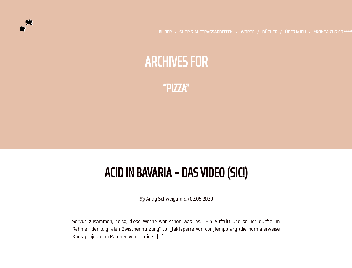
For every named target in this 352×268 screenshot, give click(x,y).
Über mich (295, 32)
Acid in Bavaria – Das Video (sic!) (176, 172)
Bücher (269, 32)
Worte (247, 32)
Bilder (165, 32)
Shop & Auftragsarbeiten (206, 32)
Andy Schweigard (165, 199)
